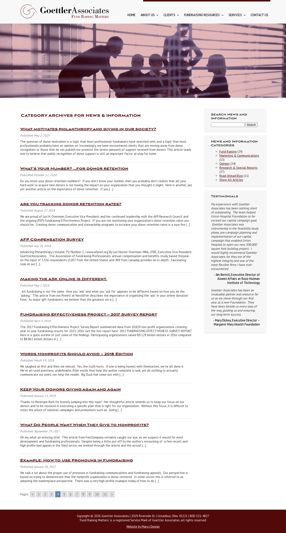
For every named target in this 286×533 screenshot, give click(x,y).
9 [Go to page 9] (90, 494)
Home (131, 15)
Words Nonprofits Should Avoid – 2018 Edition (76, 354)
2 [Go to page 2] (45, 494)
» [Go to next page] (112, 494)
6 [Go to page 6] (70, 494)
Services (235, 15)
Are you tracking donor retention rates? (70, 204)
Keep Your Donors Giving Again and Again (70, 389)
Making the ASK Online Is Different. (63, 279)
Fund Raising (228, 151)
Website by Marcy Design (143, 527)
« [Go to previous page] (32, 494)
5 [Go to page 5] (64, 494)
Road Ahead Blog (231, 176)
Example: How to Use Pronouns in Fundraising (76, 460)
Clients (169, 15)
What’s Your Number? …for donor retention (74, 168)
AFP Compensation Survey (52, 239)
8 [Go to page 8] (83, 494)
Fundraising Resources (202, 15)
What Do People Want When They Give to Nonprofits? (84, 425)
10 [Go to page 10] (97, 494)
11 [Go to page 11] (105, 494)
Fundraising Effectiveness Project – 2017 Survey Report (88, 314)
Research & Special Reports (238, 168)
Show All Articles (231, 180)
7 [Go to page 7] (77, 494)
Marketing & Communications (239, 156)
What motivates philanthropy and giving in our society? (88, 129)
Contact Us (259, 15)
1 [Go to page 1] (39, 494)
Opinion (224, 164)
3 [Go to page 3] (51, 494)
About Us (148, 15)
